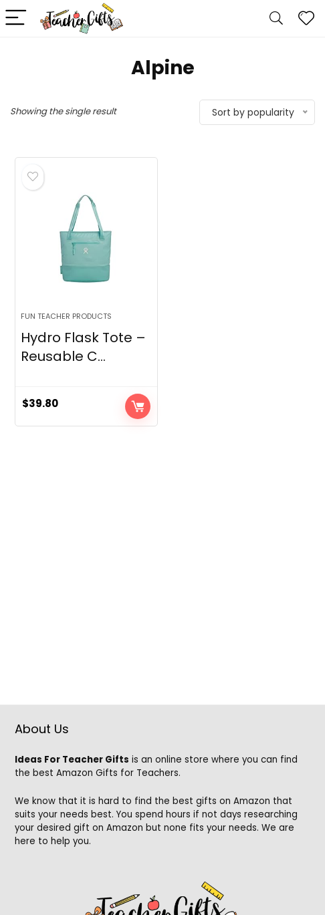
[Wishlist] (306, 18)
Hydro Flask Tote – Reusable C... (83, 347)
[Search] (276, 18)
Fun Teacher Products (66, 316)
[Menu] (16, 18)
